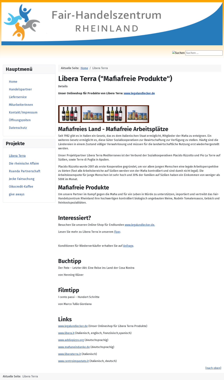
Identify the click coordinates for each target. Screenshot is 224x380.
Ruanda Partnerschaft (24, 171)
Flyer (117, 231)
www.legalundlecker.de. (140, 224)
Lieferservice (18, 97)
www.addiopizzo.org (71, 340)
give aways (16, 194)
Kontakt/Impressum (23, 112)
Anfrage (128, 245)
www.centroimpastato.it (73, 361)
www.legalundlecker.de (139, 93)
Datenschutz (18, 128)
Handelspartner (20, 89)
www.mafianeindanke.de (74, 347)
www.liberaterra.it (69, 354)
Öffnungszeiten (20, 120)
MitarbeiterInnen (21, 105)
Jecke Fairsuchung (21, 179)
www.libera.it (66, 333)
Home (13, 82)
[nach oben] (213, 368)
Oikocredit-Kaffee (21, 187)
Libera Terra (17, 156)
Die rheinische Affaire (24, 163)
